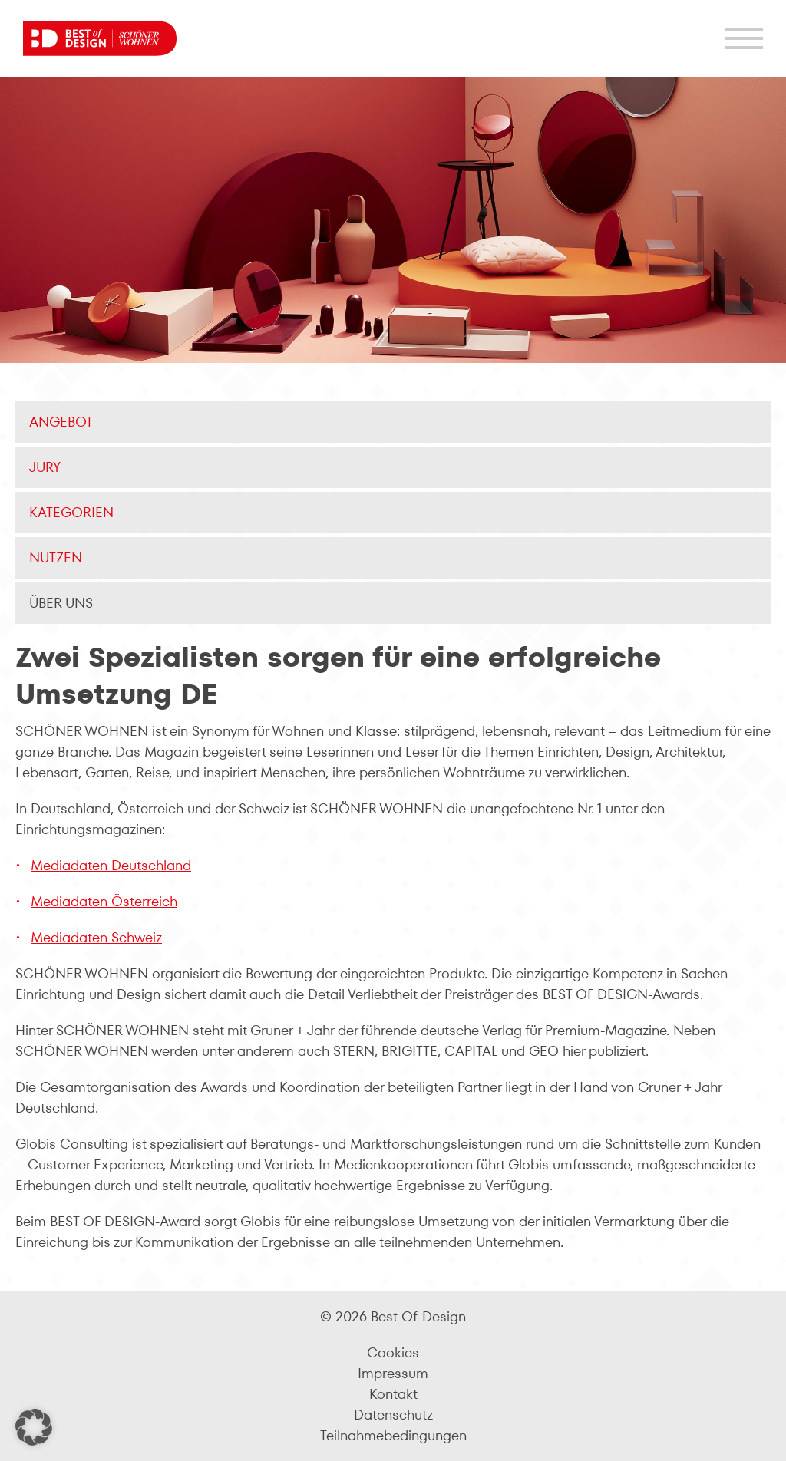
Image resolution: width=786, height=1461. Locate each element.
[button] (34, 1427)
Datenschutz (393, 1414)
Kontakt (393, 1393)
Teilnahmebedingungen (393, 1435)
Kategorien (71, 512)
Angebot (61, 421)
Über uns (61, 602)
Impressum (393, 1373)
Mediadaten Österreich (104, 901)
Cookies (393, 1352)
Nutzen (55, 557)
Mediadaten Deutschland (111, 865)
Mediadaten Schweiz (96, 937)
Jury (45, 467)
